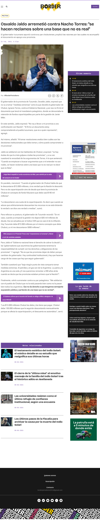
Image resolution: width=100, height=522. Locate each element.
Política (5, 18)
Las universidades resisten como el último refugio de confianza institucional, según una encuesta (36, 401)
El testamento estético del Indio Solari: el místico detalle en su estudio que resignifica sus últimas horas (38, 355)
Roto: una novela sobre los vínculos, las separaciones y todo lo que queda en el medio (83, 299)
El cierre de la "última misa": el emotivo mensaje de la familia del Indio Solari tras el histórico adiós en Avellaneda (39, 378)
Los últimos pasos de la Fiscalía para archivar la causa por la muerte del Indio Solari (38, 423)
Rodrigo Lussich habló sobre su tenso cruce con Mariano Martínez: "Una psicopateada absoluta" (83, 310)
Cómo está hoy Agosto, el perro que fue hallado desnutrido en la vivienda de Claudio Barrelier (82, 322)
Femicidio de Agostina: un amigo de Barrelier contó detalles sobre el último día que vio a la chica (83, 333)
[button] (6, 7)
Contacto (50, 489)
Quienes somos (50, 477)
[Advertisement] (32, 331)
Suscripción (50, 484)
